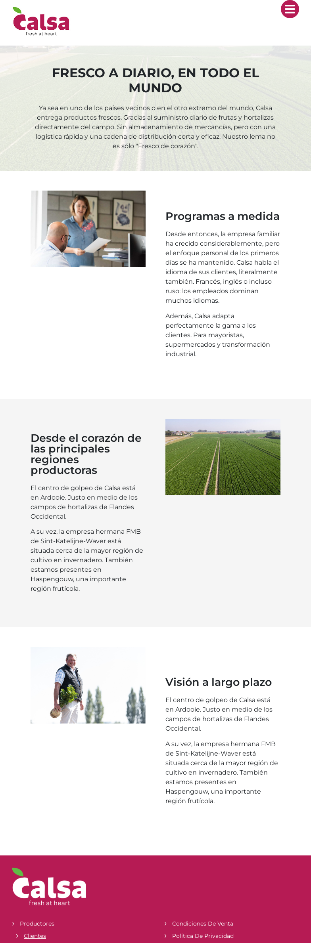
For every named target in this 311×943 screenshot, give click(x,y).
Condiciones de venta (202, 923)
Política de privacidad (203, 935)
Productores (37, 923)
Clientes (35, 935)
